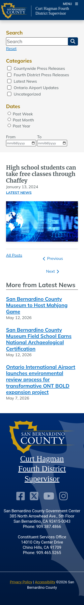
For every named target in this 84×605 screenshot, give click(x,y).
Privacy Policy (21, 582)
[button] (73, 41)
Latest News (25, 81)
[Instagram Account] (63, 496)
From (21, 140)
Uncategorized (27, 94)
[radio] (9, 113)
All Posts (14, 255)
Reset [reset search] (11, 48)
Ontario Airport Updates (36, 87)
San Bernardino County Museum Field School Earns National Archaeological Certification (39, 339)
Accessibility (45, 582)
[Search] (37, 41)
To (52, 140)
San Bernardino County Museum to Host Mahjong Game (36, 305)
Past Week (23, 113)
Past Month (23, 119)
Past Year (21, 125)
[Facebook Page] (20, 496)
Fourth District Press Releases (41, 74)
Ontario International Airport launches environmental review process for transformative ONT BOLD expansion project (40, 379)
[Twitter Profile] (34, 496)
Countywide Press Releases (39, 68)
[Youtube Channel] (48, 496)
